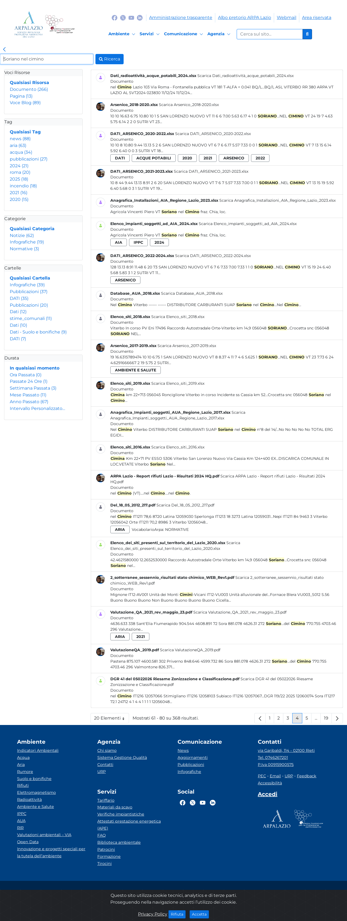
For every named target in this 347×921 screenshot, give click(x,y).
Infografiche (27, 242)
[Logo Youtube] (131, 17)
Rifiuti (23, 785)
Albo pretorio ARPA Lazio (244, 17)
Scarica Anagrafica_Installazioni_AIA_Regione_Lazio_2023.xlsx (277, 200)
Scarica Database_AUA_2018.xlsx (192, 293)
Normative (24, 248)
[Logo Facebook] (114, 17)
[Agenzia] (219, 34)
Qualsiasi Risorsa (29, 82)
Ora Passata (25, 374)
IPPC (21, 813)
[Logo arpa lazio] (28, 24)
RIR (20, 827)
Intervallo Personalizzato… (37, 408)
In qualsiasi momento (34, 368)
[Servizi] (150, 34)
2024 (19, 165)
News (183, 750)
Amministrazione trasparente (180, 17)
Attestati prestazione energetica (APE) (129, 825)
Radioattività (29, 799)
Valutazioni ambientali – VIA (44, 834)
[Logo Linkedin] (139, 17)
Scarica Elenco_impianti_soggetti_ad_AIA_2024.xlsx (248, 223)
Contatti (105, 764)
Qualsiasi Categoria (32, 228)
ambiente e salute (135, 370)
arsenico (233, 158)
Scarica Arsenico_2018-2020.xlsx (189, 104)
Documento (29, 89)
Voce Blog (25, 102)
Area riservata (316, 17)
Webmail (286, 17)
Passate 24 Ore (28, 381)
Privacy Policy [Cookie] (152, 914)
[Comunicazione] (184, 34)
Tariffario (105, 800)
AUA (21, 820)
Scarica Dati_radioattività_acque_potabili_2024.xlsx (245, 75)
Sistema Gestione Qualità (122, 757)
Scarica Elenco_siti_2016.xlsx (177, 447)
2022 (260, 158)
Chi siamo (107, 750)
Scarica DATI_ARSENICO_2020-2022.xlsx (213, 133)
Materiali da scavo (114, 807)
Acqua (23, 757)
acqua (21, 152)
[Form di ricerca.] (270, 34)
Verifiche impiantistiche (120, 814)
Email (275, 776)
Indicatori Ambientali (38, 750)
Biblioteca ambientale (119, 842)
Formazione (109, 856)
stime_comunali (31, 318)
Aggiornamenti (193, 757)
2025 (19, 179)
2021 (18, 192)
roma (20, 172)
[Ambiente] (122, 34)
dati (120, 158)
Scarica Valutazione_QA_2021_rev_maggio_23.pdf (240, 612)
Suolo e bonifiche (34, 778)
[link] (4, 49)
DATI (19, 298)
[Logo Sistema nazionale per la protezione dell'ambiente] (59, 24)
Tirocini (104, 863)
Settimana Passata (33, 388)
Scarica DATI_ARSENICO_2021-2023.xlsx (211, 171)
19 (328, 719)
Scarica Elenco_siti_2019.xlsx (177, 383)
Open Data (27, 841)
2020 (19, 199)
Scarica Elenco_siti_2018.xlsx (177, 316)
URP (101, 771)
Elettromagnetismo (36, 792)
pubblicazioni (28, 159)
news (20, 138)
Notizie (22, 235)
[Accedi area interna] (267, 795)
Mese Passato (28, 394)
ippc (138, 242)
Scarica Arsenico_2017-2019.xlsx (187, 345)
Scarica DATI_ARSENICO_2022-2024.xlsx (213, 255)
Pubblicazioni (28, 291)
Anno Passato (29, 401)
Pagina (21, 96)
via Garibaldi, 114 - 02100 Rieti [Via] (286, 750)
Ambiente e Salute (35, 806)
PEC (262, 776)
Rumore (25, 771)
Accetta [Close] (200, 914)
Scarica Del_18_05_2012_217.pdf (185, 505)
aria (18, 145)
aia (118, 242)
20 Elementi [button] (111, 719)
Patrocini (106, 849)
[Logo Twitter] (123, 17)
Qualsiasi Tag (25, 131)
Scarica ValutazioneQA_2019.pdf (190, 649)
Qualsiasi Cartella (30, 278)
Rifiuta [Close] (178, 914)
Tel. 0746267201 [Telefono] (273, 757)
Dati (18, 311)
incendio (23, 185)
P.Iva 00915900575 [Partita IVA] (276, 764)
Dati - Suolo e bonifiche (38, 332)
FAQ (101, 835)
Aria (21, 764)
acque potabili (153, 158)
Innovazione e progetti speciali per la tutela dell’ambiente (51, 852)
